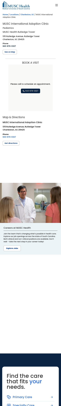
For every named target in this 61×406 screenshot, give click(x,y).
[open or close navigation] (56, 5)
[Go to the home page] (16, 5)
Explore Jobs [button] (12, 248)
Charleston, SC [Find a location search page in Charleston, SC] (27, 14)
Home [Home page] (5, 14)
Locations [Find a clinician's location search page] (14, 14)
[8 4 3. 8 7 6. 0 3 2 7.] (9, 46)
